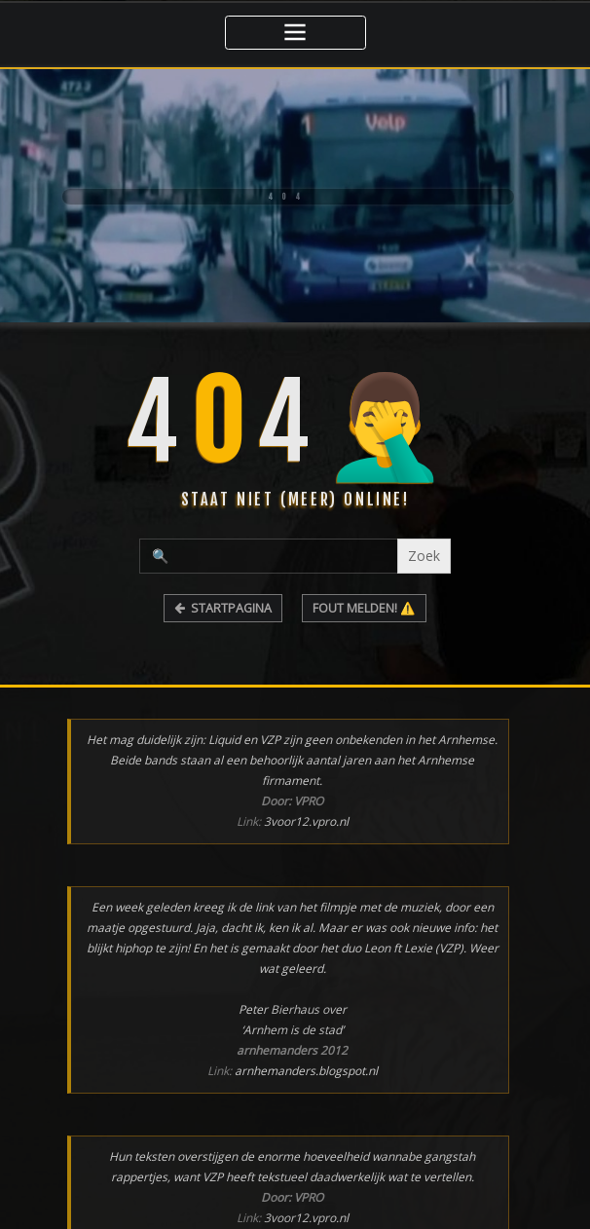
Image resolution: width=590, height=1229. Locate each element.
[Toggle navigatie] (295, 32)
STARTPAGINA (223, 606)
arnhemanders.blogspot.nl (306, 1069)
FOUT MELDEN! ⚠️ (364, 606)
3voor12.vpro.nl (306, 819)
